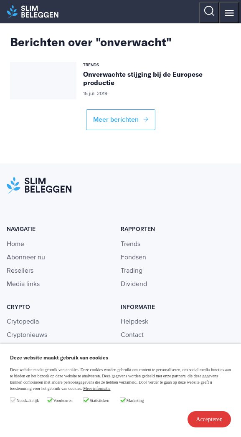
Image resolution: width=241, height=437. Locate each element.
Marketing (135, 400)
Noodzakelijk (28, 400)
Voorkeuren (62, 400)
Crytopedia (23, 322)
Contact (132, 335)
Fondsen (133, 257)
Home (15, 244)
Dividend (134, 284)
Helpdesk (134, 322)
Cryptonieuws (27, 335)
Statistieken (99, 400)
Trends (130, 244)
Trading (131, 271)
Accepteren (209, 419)
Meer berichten (120, 120)
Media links (23, 284)
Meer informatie (96, 388)
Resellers (20, 271)
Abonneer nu (26, 257)
